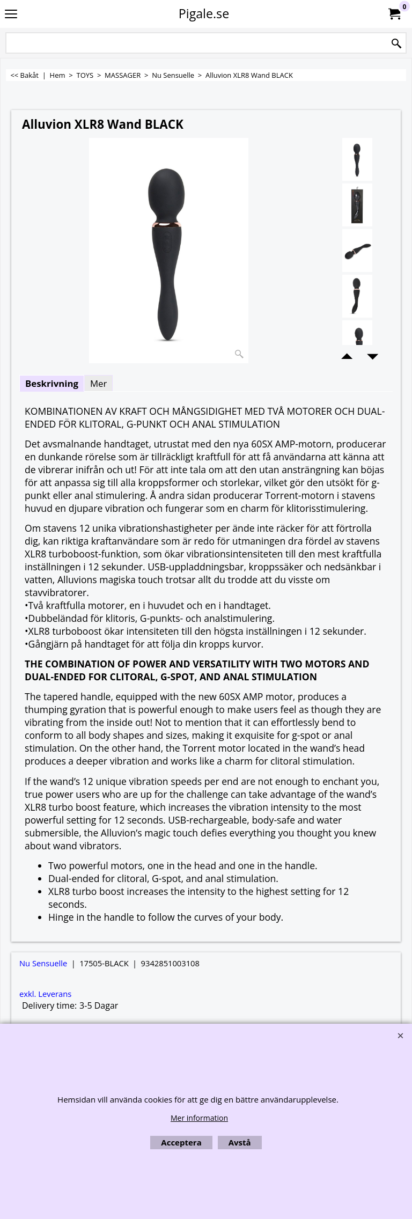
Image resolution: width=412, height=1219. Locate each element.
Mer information (199, 1118)
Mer (98, 383)
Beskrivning (51, 383)
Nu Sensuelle (43, 963)
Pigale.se (204, 13)
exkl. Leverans (45, 993)
